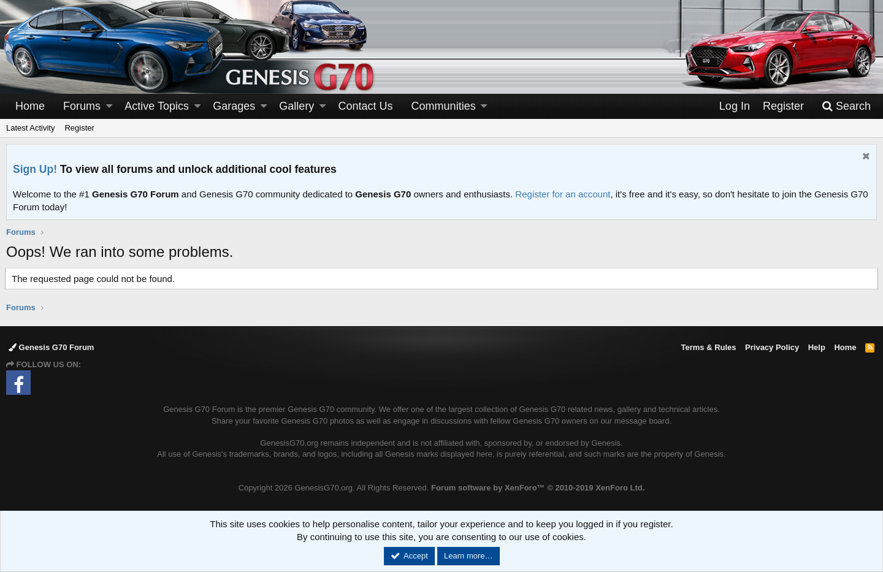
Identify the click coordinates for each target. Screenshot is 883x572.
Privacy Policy (772, 347)
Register (79, 127)
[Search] (846, 106)
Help (816, 347)
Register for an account (562, 194)
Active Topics (156, 106)
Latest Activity (30, 127)
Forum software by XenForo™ (537, 487)
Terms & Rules (708, 347)
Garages (234, 106)
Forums (82, 106)
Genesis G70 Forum (51, 347)
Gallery (296, 106)
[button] (109, 106)
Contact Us (365, 106)
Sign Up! (35, 169)
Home (30, 106)
